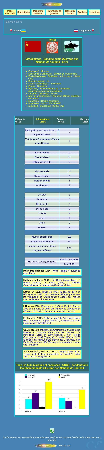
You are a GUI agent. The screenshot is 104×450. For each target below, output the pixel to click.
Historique (94, 12)
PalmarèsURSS (20, 120)
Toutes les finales (70, 12)
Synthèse (82, 12)
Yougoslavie (86, 30)
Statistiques (23, 12)
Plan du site (64, 445)
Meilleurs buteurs (38, 12)
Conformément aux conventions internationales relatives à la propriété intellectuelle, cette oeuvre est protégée (52, 438)
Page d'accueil (10, 12)
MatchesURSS (84, 120)
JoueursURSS (61, 120)
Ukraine (18, 30)
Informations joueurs (54, 12)
